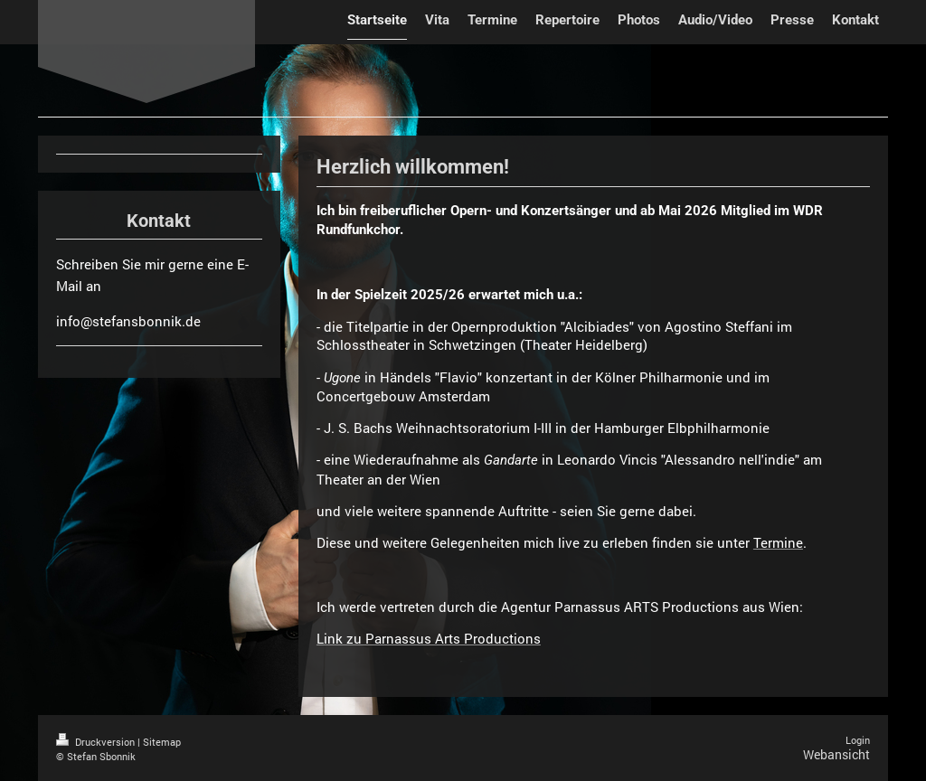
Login (858, 740)
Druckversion (96, 741)
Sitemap (162, 741)
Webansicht (836, 754)
